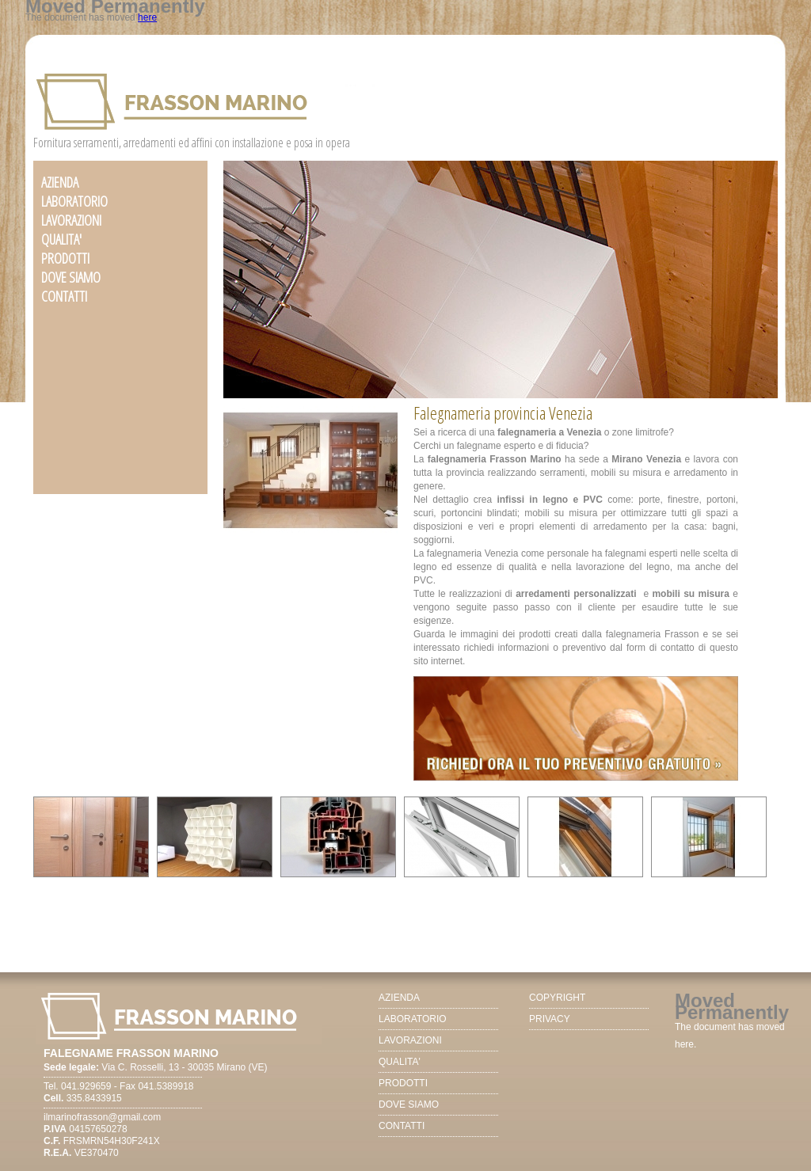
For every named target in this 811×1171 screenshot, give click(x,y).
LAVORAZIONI (71, 220)
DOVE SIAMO (71, 277)
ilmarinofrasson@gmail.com (102, 1117)
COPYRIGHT (557, 997)
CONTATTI (64, 296)
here (147, 17)
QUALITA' (61, 239)
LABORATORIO (74, 201)
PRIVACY (549, 1019)
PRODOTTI (65, 258)
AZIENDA (59, 182)
